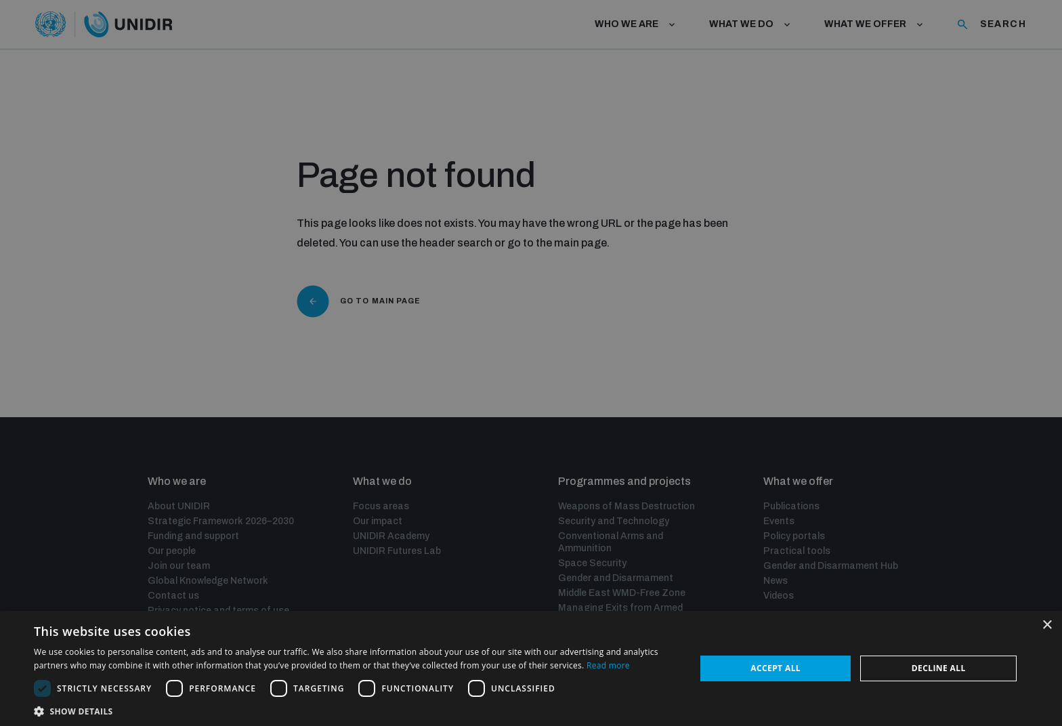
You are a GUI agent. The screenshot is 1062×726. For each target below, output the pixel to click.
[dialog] (531, 363)
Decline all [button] (939, 668)
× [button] (1047, 625)
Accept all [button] (775, 668)
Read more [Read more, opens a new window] (608, 665)
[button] (355, 710)
